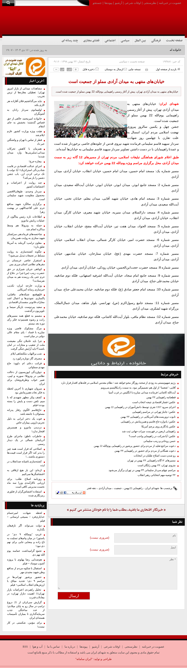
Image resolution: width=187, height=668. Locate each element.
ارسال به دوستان (116, 69)
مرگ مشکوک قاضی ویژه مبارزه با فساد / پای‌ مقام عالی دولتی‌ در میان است (26, 332)
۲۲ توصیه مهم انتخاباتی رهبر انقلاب (157, 475)
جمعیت (118, 488)
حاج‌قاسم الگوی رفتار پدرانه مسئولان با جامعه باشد (26, 412)
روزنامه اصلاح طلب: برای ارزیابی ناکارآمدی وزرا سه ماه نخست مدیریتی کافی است (26, 483)
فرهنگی (156, 40)
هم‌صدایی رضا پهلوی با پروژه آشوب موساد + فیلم (26, 561)
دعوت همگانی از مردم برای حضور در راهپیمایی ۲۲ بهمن (145, 450)
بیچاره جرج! (35, 161)
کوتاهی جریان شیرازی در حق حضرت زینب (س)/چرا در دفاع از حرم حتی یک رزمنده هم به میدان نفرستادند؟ (26, 275)
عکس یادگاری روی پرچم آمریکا (158, 426)
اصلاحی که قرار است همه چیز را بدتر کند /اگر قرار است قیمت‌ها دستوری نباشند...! (26, 453)
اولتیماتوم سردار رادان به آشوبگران (26, 112)
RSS (25, 646)
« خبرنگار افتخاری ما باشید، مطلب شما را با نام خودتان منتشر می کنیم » (116, 510)
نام (174, 535)
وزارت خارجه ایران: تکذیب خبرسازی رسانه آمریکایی (26, 287)
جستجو (97, 3)
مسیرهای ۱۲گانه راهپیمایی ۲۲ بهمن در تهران (151, 460)
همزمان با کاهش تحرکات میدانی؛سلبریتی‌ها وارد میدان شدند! (26, 152)
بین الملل (140, 40)
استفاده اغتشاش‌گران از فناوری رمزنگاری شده (26, 493)
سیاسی (125, 40)
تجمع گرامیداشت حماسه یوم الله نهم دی (26, 553)
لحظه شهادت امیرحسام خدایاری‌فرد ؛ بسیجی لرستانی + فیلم (26, 517)
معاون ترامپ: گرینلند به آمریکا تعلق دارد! (26, 245)
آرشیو (118, 3)
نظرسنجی (150, 3)
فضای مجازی (91, 40)
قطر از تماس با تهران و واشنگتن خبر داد (26, 142)
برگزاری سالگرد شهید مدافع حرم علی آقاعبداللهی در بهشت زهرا (26, 208)
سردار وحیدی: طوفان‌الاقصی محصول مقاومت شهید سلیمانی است (26, 195)
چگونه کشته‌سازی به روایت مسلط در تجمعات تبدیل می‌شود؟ (26, 253)
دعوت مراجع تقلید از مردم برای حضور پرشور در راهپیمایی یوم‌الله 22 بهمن (135, 446)
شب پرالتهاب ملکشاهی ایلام (26, 353)
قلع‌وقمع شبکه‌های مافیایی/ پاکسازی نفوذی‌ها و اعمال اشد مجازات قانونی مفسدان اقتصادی (26, 298)
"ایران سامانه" (84, 659)
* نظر (172, 559)
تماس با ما (53, 646)
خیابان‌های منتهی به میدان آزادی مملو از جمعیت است (116, 81)
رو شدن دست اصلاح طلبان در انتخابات (155, 455)
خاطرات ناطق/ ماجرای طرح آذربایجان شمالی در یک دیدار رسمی (26, 440)
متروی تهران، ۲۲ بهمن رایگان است (157, 465)
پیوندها (108, 3)
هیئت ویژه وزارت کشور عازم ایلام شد (26, 133)
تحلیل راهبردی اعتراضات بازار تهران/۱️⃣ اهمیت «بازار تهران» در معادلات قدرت (26, 593)
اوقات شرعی (133, 3)
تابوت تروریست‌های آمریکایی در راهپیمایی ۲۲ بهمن (148, 416)
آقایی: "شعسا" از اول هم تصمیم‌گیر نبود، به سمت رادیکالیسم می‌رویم (138, 387)
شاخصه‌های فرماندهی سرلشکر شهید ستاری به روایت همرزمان (26, 236)
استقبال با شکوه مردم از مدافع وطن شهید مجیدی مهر (26, 570)
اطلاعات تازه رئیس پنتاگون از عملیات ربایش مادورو (26, 218)
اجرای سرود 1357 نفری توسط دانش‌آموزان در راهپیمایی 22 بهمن (140, 407)
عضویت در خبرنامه (170, 3)
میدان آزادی (105, 488)
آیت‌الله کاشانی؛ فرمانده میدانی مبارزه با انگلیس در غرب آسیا (142, 392)
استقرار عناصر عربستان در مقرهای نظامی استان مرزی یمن (26, 262)
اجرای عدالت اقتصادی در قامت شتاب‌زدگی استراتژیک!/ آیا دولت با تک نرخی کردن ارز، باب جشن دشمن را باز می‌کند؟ (26, 172)
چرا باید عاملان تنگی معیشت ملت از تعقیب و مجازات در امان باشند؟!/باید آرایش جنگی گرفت (26, 345)
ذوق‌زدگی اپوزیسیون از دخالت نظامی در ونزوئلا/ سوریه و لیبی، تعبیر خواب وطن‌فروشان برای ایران (26, 378)
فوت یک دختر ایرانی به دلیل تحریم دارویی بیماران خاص (26, 420)
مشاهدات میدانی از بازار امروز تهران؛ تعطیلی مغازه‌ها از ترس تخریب (26, 92)
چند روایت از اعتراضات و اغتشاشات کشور (26, 184)
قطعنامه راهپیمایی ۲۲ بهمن (161, 397)
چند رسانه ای (70, 40)
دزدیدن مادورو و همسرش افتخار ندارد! (26, 429)
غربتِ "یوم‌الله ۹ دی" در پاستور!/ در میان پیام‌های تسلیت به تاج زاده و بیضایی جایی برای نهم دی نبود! (26, 540)
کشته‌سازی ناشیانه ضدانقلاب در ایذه (26, 463)
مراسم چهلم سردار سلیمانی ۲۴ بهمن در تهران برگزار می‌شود (142, 470)
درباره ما (70, 646)
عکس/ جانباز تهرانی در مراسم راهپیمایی (154, 412)
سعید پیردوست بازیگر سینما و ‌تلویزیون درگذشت (26, 309)
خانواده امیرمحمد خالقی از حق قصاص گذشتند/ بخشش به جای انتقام (26, 122)
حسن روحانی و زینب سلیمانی (159, 441)
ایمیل (173, 547)
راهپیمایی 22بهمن (133, 488)
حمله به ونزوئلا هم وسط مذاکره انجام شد (26, 227)
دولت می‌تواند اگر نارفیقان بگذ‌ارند (26, 527)
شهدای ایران (152, 488)
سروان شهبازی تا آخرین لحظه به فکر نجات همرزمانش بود (26, 390)
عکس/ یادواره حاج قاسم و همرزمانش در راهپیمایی (148, 421)
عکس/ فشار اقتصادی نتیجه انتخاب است (154, 402)
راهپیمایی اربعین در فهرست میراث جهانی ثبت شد (149, 431)
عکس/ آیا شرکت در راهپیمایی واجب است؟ (152, 436)
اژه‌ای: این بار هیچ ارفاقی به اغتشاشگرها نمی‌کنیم (26, 472)
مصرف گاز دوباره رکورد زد (27, 358)
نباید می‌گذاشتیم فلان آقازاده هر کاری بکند (26, 103)
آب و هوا (37, 646)
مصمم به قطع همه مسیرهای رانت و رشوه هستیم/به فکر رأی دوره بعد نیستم (26, 319)
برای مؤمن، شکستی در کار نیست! (26, 624)
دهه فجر (91, 488)
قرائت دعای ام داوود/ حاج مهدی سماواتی (26, 365)
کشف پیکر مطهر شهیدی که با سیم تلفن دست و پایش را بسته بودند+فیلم (26, 401)
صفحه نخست (174, 40)
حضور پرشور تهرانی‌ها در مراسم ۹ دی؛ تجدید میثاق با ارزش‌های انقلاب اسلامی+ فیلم (26, 581)
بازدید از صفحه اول (168, 69)
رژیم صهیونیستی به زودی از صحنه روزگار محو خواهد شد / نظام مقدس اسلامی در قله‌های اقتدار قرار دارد (118, 382)
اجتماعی (110, 40)
